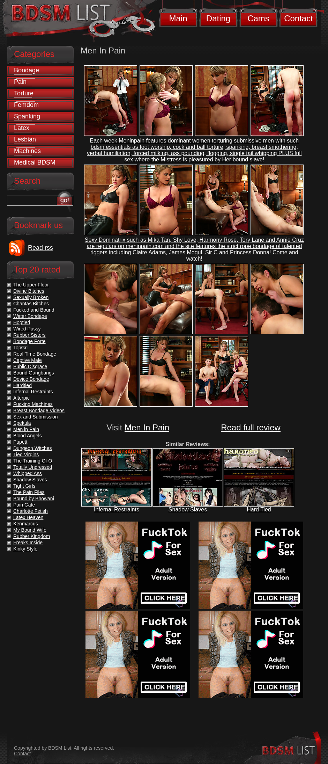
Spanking (27, 116)
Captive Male (27, 360)
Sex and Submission (35, 417)
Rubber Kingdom (31, 536)
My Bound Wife (29, 530)
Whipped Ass (27, 473)
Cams (258, 18)
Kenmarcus (25, 523)
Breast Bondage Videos (39, 410)
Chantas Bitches (31, 303)
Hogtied (21, 322)
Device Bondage (31, 379)
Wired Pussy (27, 329)
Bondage (26, 70)
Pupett (20, 442)
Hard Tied (259, 509)
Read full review (251, 427)
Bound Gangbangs (33, 373)
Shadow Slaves (188, 509)
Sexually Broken (31, 297)
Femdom (26, 104)
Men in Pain (26, 429)
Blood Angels (27, 435)
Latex (21, 127)
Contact (298, 18)
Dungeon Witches (32, 448)
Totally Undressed (32, 467)
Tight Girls (24, 486)
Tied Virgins (26, 454)
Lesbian (25, 139)
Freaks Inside (28, 542)
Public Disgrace (30, 366)
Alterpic (21, 398)
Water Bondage (30, 316)
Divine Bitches (28, 291)
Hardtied (22, 385)
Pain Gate (24, 505)
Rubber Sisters (29, 335)
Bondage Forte (29, 341)
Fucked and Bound (33, 310)
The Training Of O (32, 461)
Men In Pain (147, 427)
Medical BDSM (34, 162)
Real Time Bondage (34, 354)
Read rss (40, 247)
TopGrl (20, 347)
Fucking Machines (33, 404)
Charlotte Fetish (30, 511)
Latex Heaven (28, 517)
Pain (20, 81)
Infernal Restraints (116, 509)
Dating (218, 18)
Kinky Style (25, 549)
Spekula (22, 423)
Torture (23, 93)
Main (178, 18)
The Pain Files (28, 492)
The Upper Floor (31, 285)
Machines (27, 150)
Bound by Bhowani (33, 498)
